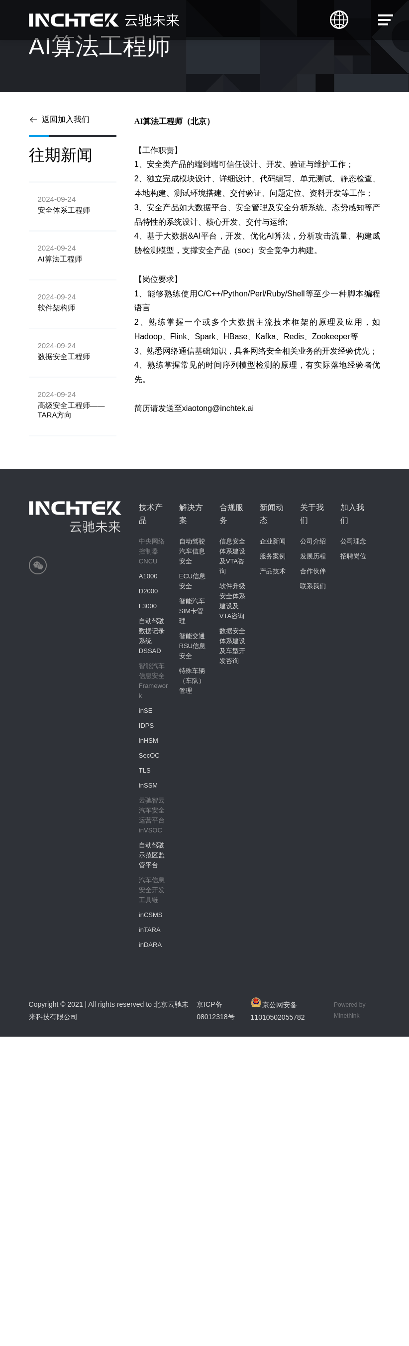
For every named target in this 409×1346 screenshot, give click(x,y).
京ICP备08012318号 (215, 1010)
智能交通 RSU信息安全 (192, 646)
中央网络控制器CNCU (152, 551)
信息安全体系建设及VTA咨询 (232, 556)
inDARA (150, 944)
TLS (145, 770)
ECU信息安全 (192, 581)
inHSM (148, 740)
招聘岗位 (353, 556)
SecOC (149, 755)
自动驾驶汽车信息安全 (192, 551)
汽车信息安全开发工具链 (152, 890)
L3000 (148, 606)
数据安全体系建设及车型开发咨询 (232, 646)
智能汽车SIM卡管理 (192, 611)
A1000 (148, 576)
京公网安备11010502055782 (278, 1009)
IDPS (146, 725)
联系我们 (313, 586)
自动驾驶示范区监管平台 (152, 855)
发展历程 (313, 556)
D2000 (148, 591)
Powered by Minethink (349, 1010)
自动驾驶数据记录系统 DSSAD (152, 636)
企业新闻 (273, 541)
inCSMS (151, 915)
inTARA (150, 930)
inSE (145, 710)
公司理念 (353, 541)
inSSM (148, 785)
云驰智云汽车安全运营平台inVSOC (152, 815)
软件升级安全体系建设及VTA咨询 (232, 601)
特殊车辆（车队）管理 (192, 680)
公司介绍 (313, 541)
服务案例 (273, 556)
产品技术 (273, 571)
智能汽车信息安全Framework (153, 680)
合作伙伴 (313, 571)
